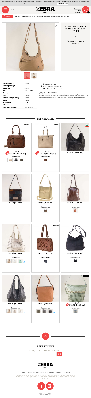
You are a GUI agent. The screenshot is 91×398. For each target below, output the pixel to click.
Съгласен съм (63, 4)
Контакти (66, 372)
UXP (49, 394)
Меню (12, 10)
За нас (23, 372)
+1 (24, 262)
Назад (7, 16)
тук (55, 4)
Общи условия (33, 372)
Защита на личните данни (50, 372)
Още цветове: (15, 157)
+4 (54, 312)
